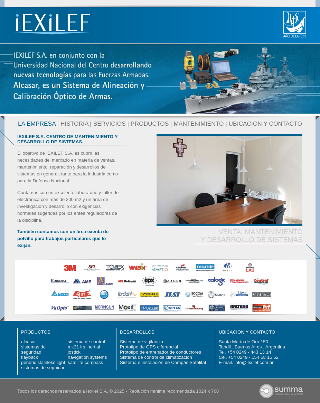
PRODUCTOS (150, 123)
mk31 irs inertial (84, 346)
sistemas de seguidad (43, 367)
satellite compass (85, 362)
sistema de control (86, 341)
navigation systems (87, 357)
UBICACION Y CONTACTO (265, 123)
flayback (29, 357)
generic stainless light (43, 362)
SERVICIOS (109, 123)
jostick (74, 352)
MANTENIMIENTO (198, 123)
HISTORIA (74, 123)
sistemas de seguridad (33, 349)
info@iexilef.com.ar (254, 362)
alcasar (28, 341)
